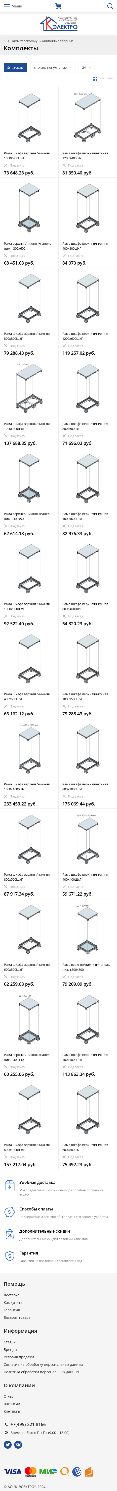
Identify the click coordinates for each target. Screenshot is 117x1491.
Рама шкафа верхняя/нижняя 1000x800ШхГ (27, 606)
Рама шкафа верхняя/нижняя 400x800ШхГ (85, 246)
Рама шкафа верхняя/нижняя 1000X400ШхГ (27, 155)
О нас (8, 1396)
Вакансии (12, 1403)
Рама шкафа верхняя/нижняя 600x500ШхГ (27, 967)
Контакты (12, 1411)
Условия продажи (19, 1357)
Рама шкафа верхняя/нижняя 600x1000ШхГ (27, 1147)
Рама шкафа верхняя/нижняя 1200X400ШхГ (85, 155)
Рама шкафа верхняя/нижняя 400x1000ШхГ (85, 1057)
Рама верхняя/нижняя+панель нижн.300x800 (86, 967)
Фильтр (15, 67)
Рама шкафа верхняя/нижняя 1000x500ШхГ (85, 696)
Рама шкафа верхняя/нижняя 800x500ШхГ (27, 877)
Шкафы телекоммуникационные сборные (41, 41)
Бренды (10, 1349)
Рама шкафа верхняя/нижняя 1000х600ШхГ (85, 516)
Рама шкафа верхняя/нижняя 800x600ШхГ (85, 426)
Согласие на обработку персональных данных (43, 1364)
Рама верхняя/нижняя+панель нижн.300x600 (27, 246)
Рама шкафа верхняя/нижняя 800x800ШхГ (27, 336)
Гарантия (12, 1310)
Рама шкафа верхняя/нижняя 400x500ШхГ (27, 696)
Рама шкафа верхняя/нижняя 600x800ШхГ (85, 1147)
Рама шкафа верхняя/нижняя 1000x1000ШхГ (27, 786)
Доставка (11, 1295)
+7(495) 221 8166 (28, 1424)
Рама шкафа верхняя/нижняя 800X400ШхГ (85, 606)
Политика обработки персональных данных (41, 1372)
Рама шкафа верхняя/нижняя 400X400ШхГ (85, 877)
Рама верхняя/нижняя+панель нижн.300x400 (27, 1057)
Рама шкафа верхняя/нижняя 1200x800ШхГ (27, 426)
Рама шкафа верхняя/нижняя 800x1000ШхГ (85, 786)
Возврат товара (17, 1317)
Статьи (10, 1342)
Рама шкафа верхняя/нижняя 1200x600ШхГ (85, 336)
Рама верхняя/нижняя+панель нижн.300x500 (27, 516)
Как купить (13, 1302)
